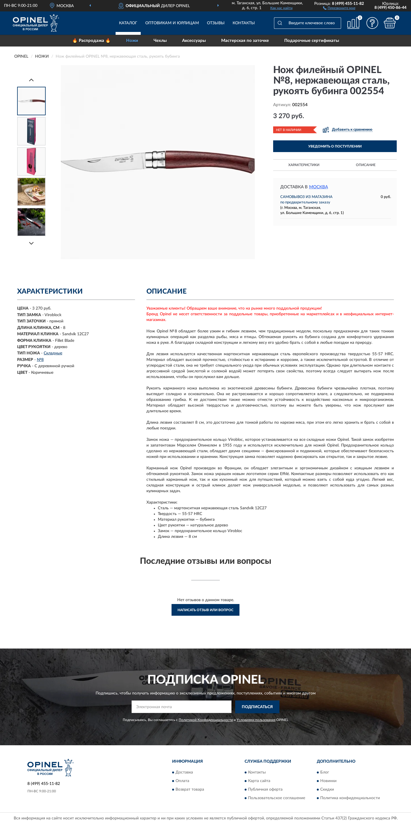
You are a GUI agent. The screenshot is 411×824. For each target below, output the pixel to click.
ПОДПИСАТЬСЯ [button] (257, 707)
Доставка (184, 773)
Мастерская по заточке (245, 41)
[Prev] (31, 80)
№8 (40, 360)
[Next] (31, 243)
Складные (53, 353)
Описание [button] (366, 165)
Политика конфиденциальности (350, 798)
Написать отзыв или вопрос (205, 610)
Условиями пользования (256, 720)
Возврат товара (190, 790)
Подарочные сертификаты (311, 41)
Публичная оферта (265, 790)
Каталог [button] (128, 23)
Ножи (132, 41)
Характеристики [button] (303, 165)
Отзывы (216, 23)
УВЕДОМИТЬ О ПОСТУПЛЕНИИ (335, 146)
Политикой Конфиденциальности (206, 720)
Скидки (327, 790)
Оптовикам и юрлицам (172, 23)
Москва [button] (318, 187)
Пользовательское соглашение (276, 798)
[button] (339, 7)
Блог (324, 773)
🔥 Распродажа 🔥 (91, 41)
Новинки (328, 781)
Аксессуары (194, 41)
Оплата (182, 781)
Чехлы (160, 41)
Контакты (244, 23)
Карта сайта (259, 781)
